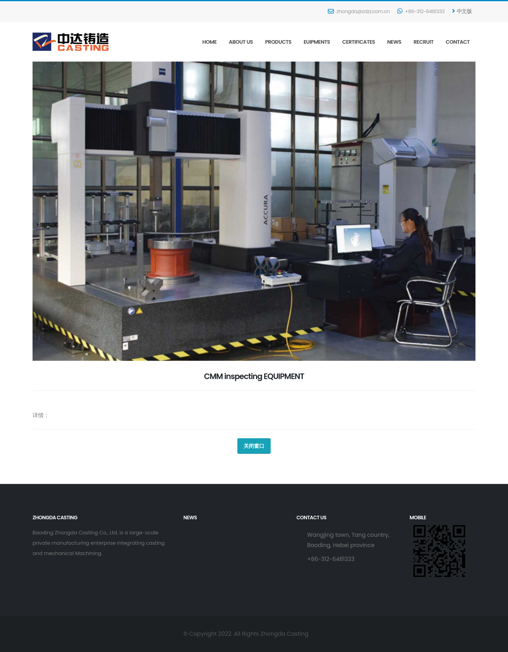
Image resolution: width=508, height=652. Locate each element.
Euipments (317, 42)
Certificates (358, 42)
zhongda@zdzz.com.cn (358, 11)
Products (278, 42)
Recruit (423, 42)
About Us (241, 42)
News (394, 42)
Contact (458, 42)
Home (209, 42)
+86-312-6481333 (420, 11)
